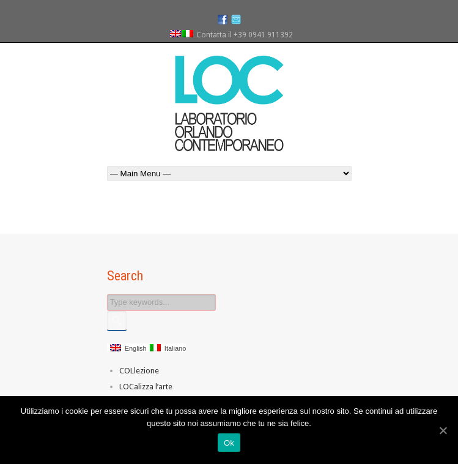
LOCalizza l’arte (145, 386)
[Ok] (443, 430)
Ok (229, 442)
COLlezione (139, 370)
